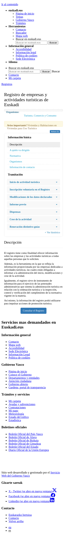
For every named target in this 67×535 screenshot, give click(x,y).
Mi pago (13, 410)
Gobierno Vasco (25, 19)
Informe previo (33, 204)
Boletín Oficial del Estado (23, 446)
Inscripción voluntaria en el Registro (33, 189)
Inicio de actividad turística (33, 182)
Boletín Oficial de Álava (23, 437)
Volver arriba (16, 521)
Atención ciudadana (20, 381)
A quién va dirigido (20, 150)
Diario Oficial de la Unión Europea (29, 450)
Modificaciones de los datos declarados (33, 197)
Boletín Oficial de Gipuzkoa (25, 443)
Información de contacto (22, 167)
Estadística (15, 420)
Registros (6, 84)
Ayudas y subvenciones (22, 404)
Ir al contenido (9, 4)
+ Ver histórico (52, 232)
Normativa (15, 155)
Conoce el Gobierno (20, 374)
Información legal (26, 52)
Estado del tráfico (19, 417)
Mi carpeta (15, 78)
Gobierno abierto (18, 384)
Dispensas (33, 211)
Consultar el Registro (33, 310)
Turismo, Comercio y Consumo (40, 115)
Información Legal (19, 354)
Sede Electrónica (25, 58)
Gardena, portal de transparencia (27, 387)
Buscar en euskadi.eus (28, 39)
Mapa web (22, 35)
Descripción (16, 144)
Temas (19, 16)
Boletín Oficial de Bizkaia (24, 440)
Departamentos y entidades (24, 377)
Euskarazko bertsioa (20, 514)
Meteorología (16, 413)
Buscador (21, 32)
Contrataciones (17, 407)
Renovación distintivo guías (33, 226)
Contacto (21, 29)
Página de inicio (25, 13)
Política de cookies (26, 55)
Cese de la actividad (33, 219)
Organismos (16, 161)
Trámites (21, 23)
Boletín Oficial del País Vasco (26, 434)
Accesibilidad (23, 49)
